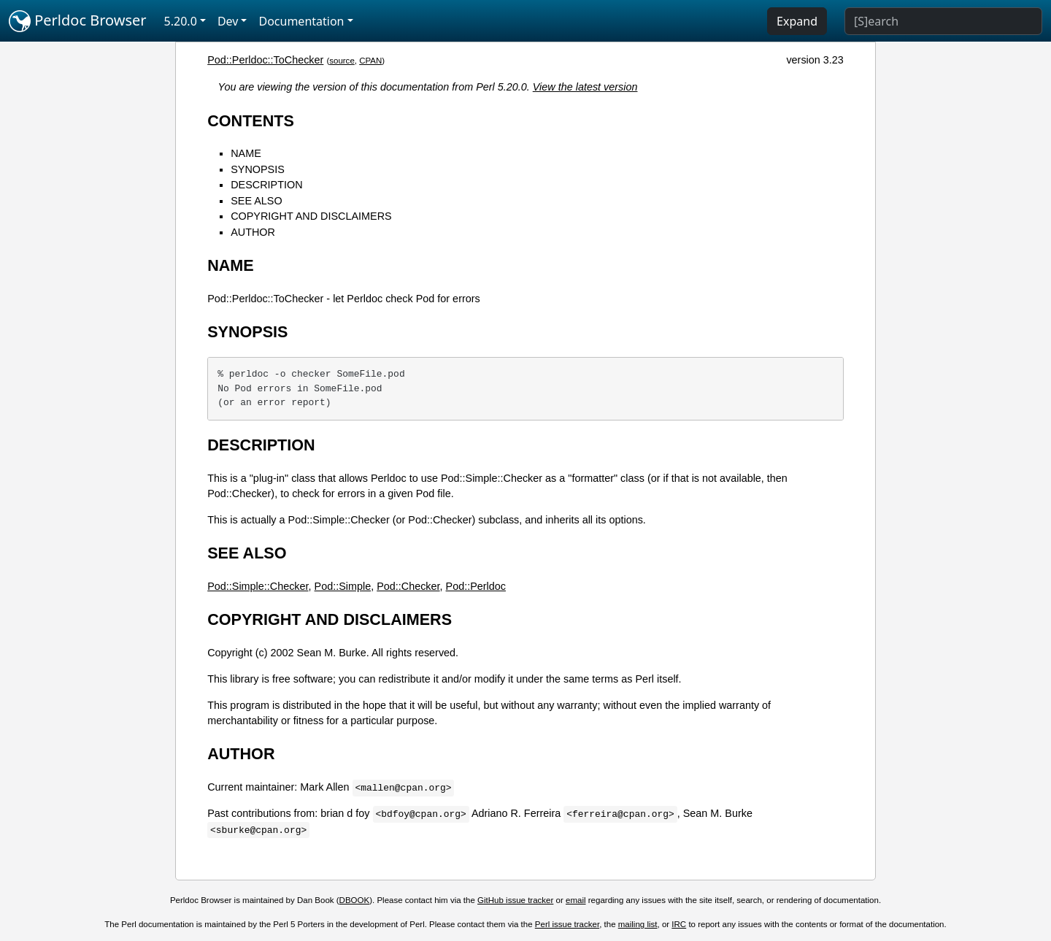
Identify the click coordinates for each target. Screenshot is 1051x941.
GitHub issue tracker (515, 900)
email (576, 900)
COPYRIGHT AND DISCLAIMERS (311, 216)
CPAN (370, 60)
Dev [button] (228, 21)
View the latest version (585, 87)
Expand (797, 21)
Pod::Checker (408, 586)
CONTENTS (250, 121)
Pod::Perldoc (476, 586)
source (342, 60)
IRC (678, 924)
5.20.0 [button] (180, 21)
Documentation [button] (301, 21)
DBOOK (354, 900)
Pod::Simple (343, 586)
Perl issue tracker (567, 924)
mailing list (638, 924)
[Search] (943, 21)
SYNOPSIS (258, 169)
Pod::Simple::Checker (257, 586)
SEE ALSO (256, 201)
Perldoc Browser (78, 21)
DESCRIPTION (266, 185)
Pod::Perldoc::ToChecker (265, 60)
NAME (246, 153)
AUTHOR (253, 232)
